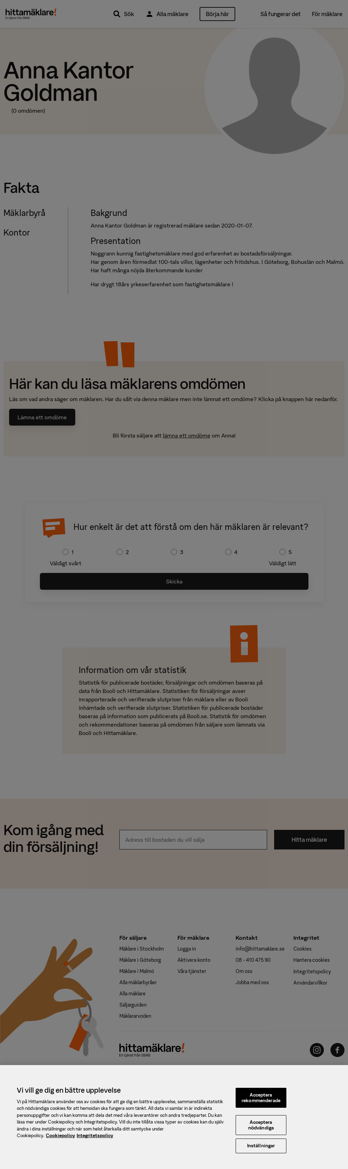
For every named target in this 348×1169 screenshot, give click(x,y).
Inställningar (261, 1150)
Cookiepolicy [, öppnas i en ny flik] (60, 1140)
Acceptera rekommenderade (261, 1102)
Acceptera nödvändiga (261, 1129)
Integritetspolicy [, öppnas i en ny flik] (95, 1140)
